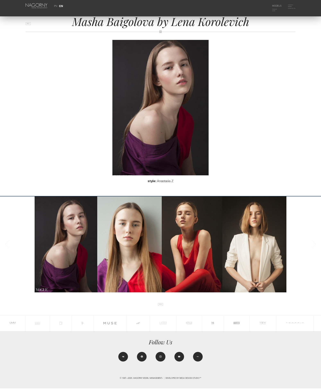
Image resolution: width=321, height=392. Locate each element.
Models (272, 6)
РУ (56, 6)
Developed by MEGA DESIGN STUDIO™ (183, 382)
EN (60, 6)
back (31, 25)
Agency (288, 6)
